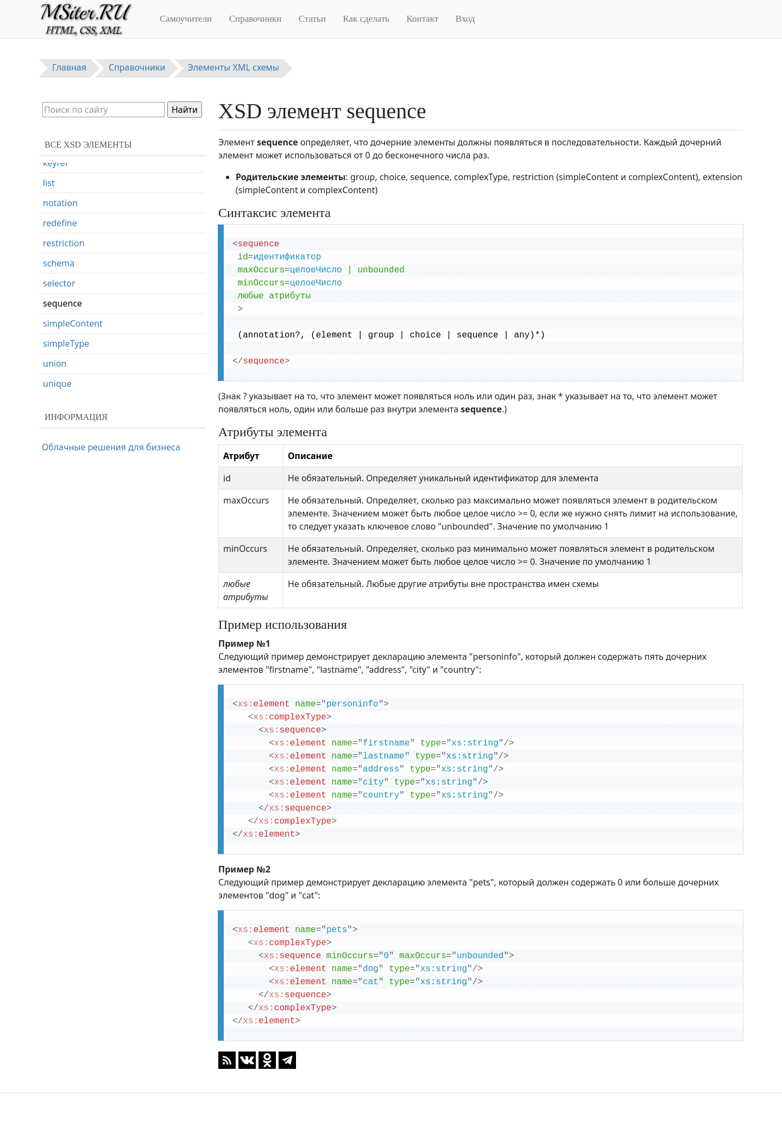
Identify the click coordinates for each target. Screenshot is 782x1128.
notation (60, 203)
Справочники (255, 19)
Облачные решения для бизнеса (111, 447)
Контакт (423, 19)
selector (59, 283)
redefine (60, 223)
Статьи (312, 19)
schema (58, 263)
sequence (62, 303)
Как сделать (366, 19)
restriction (64, 243)
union (54, 363)
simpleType (66, 343)
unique (57, 384)
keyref (55, 163)
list (49, 183)
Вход (465, 19)
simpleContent (73, 323)
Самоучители (186, 19)
